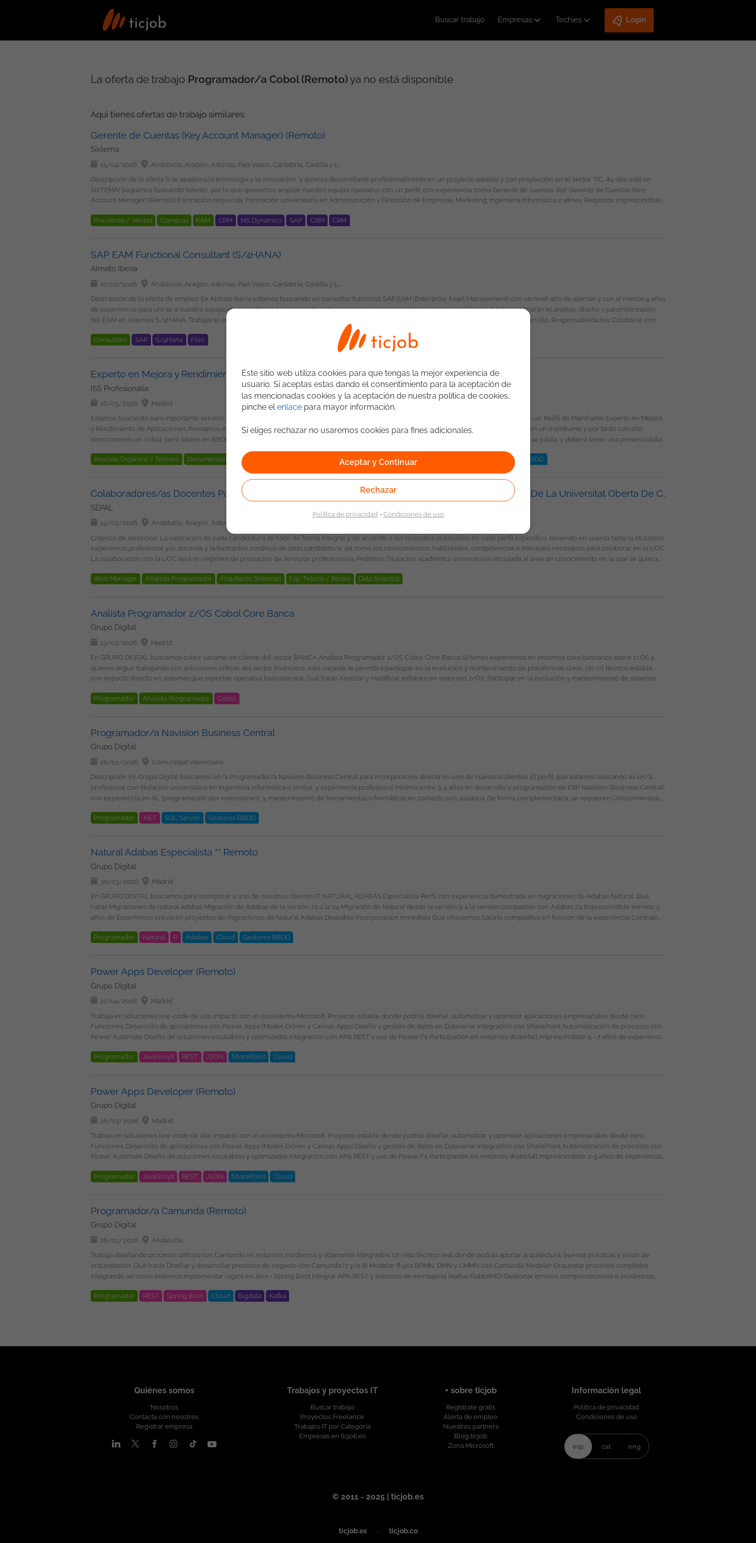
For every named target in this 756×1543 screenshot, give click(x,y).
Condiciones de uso (413, 514)
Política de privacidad (345, 514)
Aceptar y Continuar (378, 462)
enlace (289, 407)
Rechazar (378, 490)
